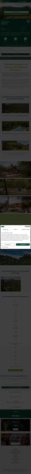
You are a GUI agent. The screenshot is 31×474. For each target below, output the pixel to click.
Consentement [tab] (5, 229)
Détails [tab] (15, 229)
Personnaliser (8, 244)
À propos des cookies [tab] (26, 229)
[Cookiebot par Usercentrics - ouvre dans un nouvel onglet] (25, 226)
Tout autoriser (22, 244)
